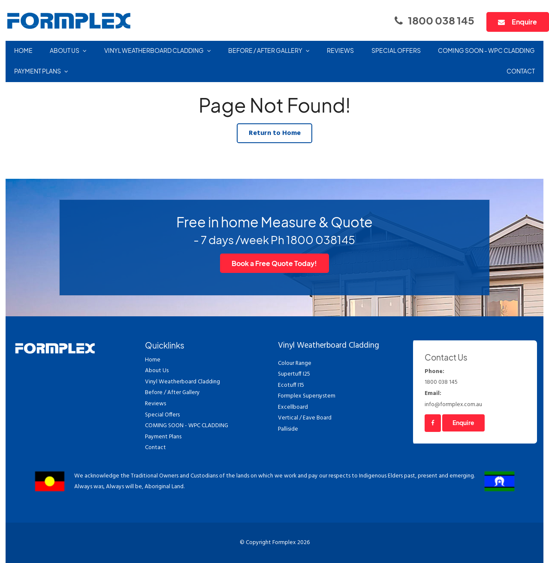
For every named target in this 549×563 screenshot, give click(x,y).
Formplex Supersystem (306, 396)
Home (23, 50)
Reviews (340, 50)
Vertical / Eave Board (305, 417)
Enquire (524, 21)
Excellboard (293, 407)
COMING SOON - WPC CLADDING (486, 50)
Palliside (288, 429)
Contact (521, 71)
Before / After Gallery (265, 50)
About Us (64, 50)
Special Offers (396, 50)
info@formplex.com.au (475, 398)
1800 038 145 (441, 20)
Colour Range (294, 363)
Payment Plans (37, 71)
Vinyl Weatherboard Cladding (154, 50)
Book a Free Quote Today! (274, 263)
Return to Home (275, 133)
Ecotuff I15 (291, 385)
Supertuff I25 (294, 374)
